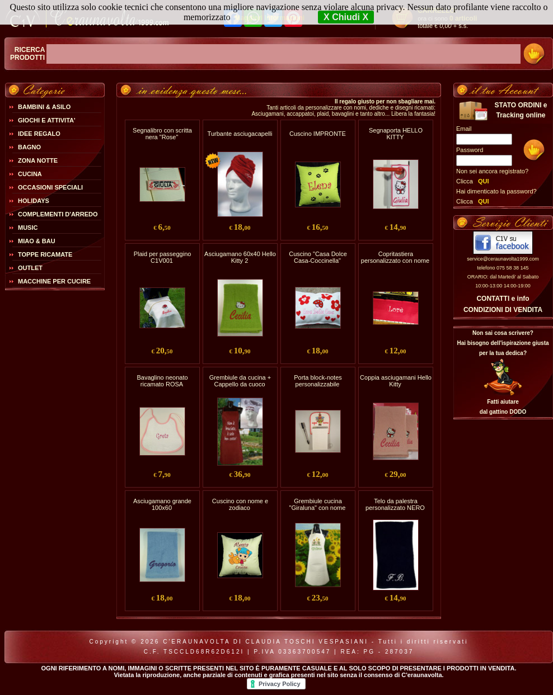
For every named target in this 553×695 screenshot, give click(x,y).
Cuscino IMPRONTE (317, 133)
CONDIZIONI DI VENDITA (502, 310)
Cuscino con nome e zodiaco (240, 504)
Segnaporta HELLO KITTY (396, 133)
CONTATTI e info (502, 298)
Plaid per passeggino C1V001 (162, 257)
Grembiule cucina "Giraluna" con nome (317, 504)
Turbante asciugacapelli (240, 133)
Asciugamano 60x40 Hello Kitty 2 (240, 257)
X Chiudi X (346, 17)
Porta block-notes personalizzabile (318, 380)
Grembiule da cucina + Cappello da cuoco (240, 380)
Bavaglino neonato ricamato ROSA (162, 380)
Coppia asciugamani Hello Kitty (396, 380)
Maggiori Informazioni (269, 18)
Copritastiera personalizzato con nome (395, 257)
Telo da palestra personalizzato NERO (395, 504)
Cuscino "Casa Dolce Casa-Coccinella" (318, 257)
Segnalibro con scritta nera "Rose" (162, 133)
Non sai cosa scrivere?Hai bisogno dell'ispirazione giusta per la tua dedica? (503, 343)
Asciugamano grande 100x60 (162, 504)
